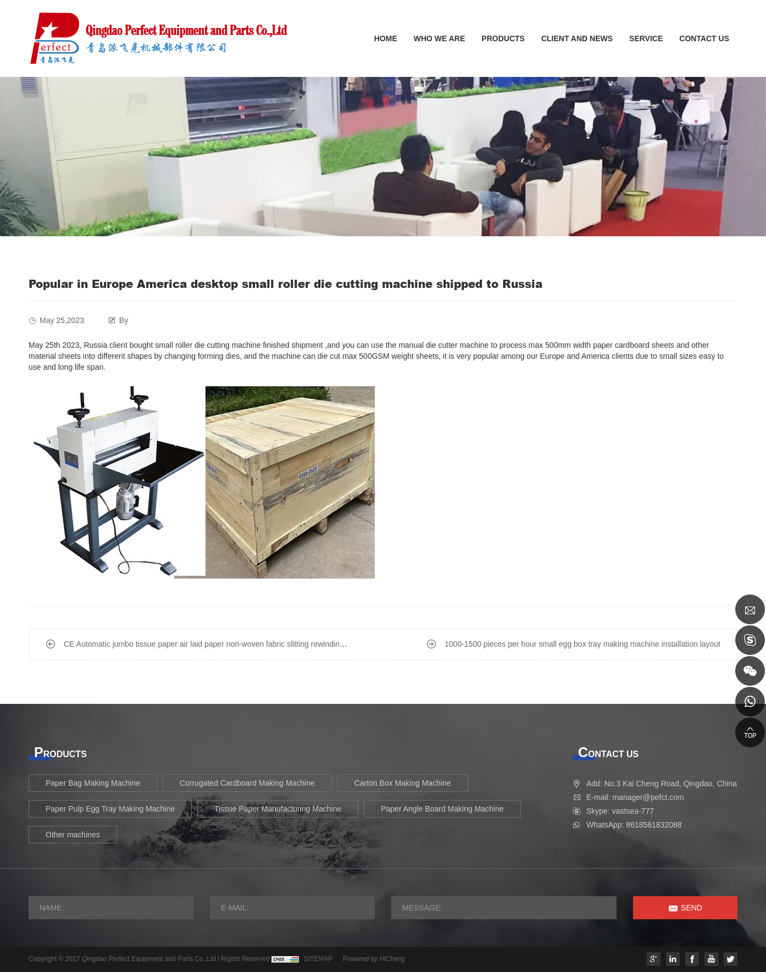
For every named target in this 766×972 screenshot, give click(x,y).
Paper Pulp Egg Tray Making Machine (110, 808)
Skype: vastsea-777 (620, 811)
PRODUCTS (503, 38)
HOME (385, 38)
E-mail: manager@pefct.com (635, 797)
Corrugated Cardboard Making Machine (247, 783)
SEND (691, 907)
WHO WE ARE (439, 38)
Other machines (73, 834)
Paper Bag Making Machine (93, 783)
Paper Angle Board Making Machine (442, 808)
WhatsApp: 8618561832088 (634, 824)
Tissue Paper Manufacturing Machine (277, 808)
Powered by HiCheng (374, 959)
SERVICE (646, 38)
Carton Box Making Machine (402, 783)
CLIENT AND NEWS (577, 38)
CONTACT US (704, 38)
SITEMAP (318, 959)
